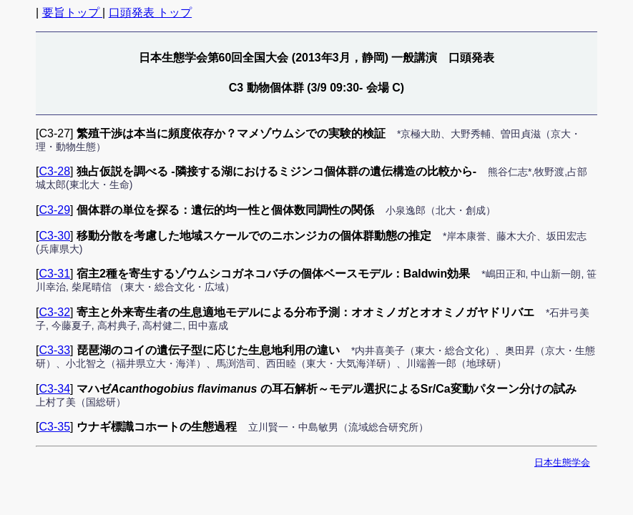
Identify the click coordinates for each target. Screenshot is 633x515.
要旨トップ (72, 12)
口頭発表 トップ (150, 12)
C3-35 (54, 427)
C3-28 (54, 171)
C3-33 (54, 350)
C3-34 (54, 389)
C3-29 (54, 210)
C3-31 (54, 274)
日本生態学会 (562, 462)
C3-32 (54, 312)
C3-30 (54, 236)
